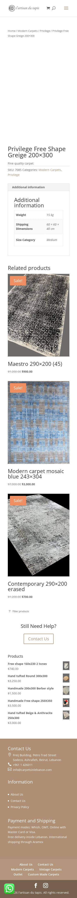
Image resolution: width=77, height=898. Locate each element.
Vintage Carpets (50, 869)
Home (11, 31)
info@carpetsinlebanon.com (32, 770)
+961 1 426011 (23, 765)
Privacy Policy (20, 807)
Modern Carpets (28, 31)
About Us (17, 794)
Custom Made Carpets (43, 874)
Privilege (45, 31)
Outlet (18, 874)
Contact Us (38, 639)
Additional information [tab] (28, 187)
